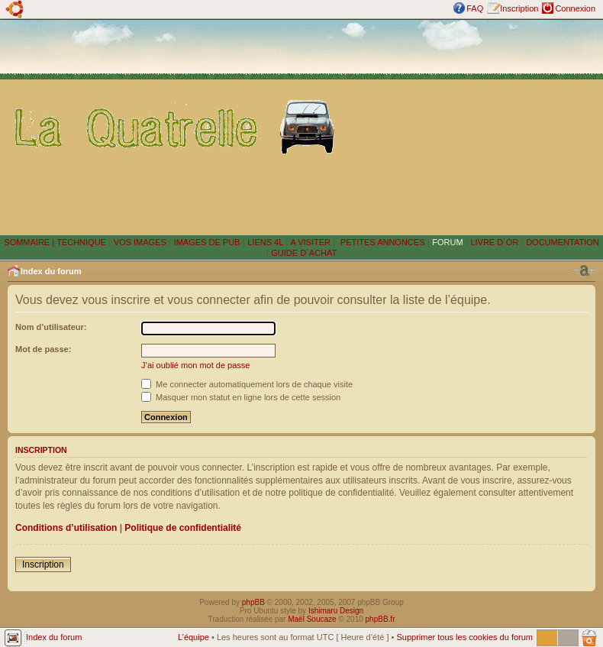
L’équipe (193, 637)
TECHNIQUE (81, 242)
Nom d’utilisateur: (51, 327)
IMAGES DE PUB (207, 242)
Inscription (519, 8)
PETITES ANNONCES (381, 242)
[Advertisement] (472, 127)
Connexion (575, 8)
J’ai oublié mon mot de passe (195, 365)
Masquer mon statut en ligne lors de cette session (240, 397)
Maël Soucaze (312, 619)
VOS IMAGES (140, 242)
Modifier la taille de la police (583, 270)
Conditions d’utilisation (66, 527)
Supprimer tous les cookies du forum (464, 637)
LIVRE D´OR (494, 242)
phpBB (253, 602)
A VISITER (310, 242)
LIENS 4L (266, 242)
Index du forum (51, 271)
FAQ (474, 8)
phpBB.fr (380, 619)
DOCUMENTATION (562, 242)
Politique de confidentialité (182, 527)
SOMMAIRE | (30, 242)
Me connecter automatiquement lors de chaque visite (247, 384)
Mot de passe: (43, 349)
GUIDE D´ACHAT (304, 252)
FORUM (447, 242)
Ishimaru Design (335, 611)
